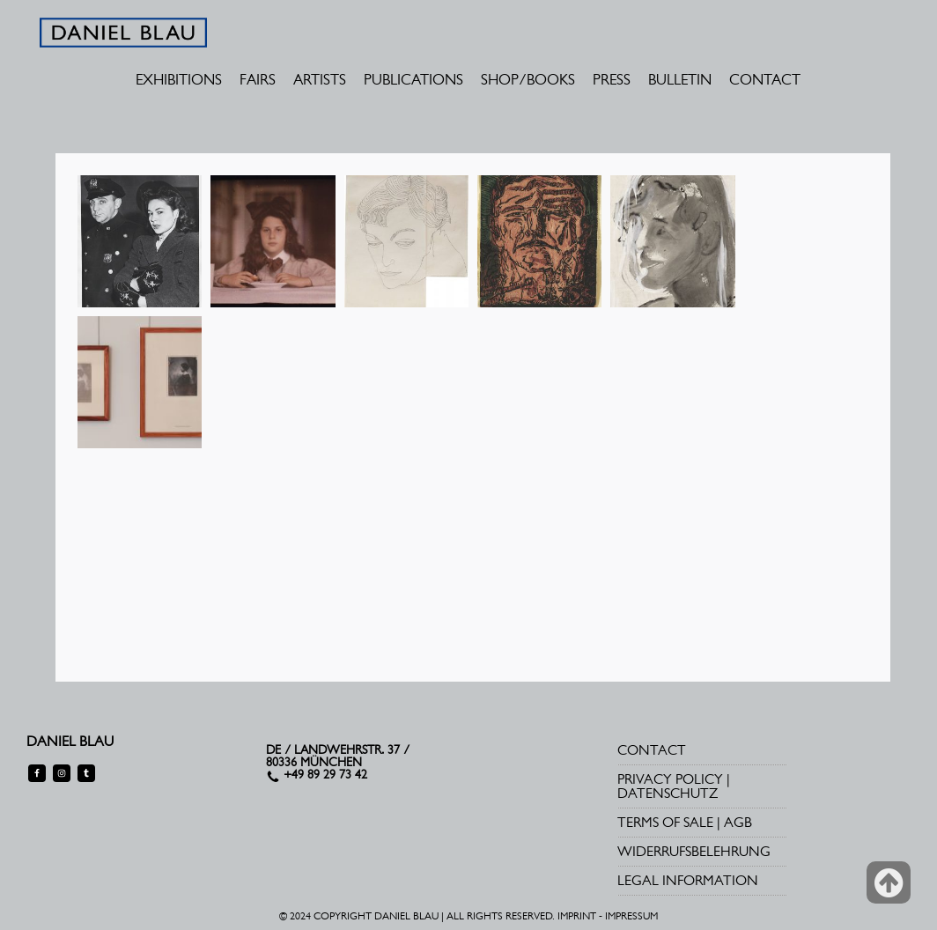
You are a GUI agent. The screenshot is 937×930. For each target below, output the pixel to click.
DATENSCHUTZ (667, 793)
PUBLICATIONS (413, 79)
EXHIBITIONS (179, 79)
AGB (738, 822)
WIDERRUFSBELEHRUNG (694, 851)
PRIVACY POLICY (670, 779)
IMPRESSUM (631, 916)
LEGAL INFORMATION (687, 880)
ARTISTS (319, 79)
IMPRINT (576, 916)
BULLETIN (680, 79)
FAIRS (257, 79)
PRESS (612, 79)
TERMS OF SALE (665, 822)
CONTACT (765, 79)
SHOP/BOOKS (528, 79)
